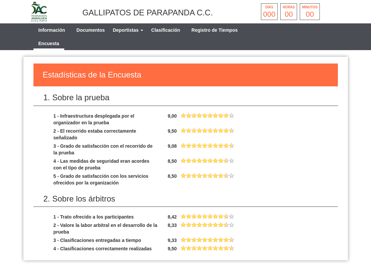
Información (51, 30)
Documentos (91, 30)
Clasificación (165, 30)
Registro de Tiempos (214, 30)
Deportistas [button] (128, 30)
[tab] (128, 30)
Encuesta (48, 43)
